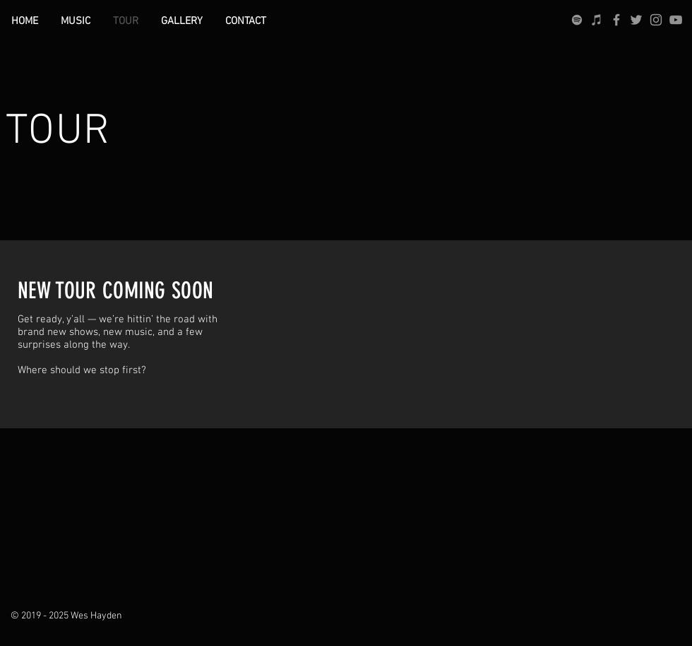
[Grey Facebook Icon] (616, 20)
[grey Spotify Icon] (577, 20)
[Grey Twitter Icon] (636, 20)
